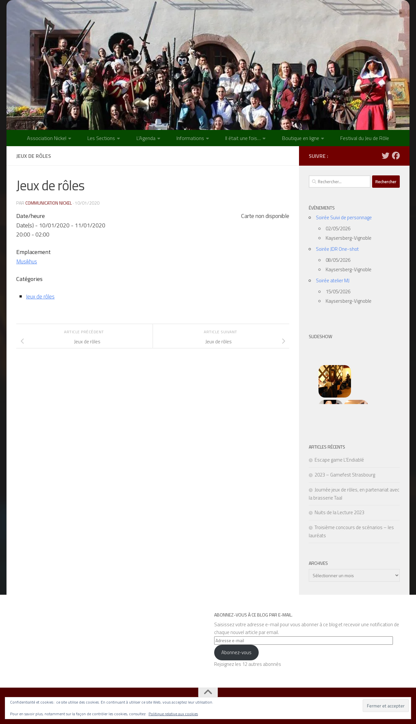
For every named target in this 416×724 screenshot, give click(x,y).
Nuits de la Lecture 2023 (339, 512)
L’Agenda (145, 138)
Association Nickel (46, 138)
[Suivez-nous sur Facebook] (396, 155)
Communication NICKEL (49, 202)
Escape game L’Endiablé (339, 460)
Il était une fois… (243, 138)
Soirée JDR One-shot (337, 249)
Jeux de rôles (41, 296)
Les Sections (101, 138)
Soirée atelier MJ (332, 280)
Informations (190, 138)
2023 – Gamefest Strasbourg (345, 474)
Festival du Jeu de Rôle (364, 138)
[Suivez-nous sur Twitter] (385, 155)
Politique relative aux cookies (173, 714)
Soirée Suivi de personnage (344, 217)
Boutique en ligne (300, 138)
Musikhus (28, 261)
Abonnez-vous (236, 652)
